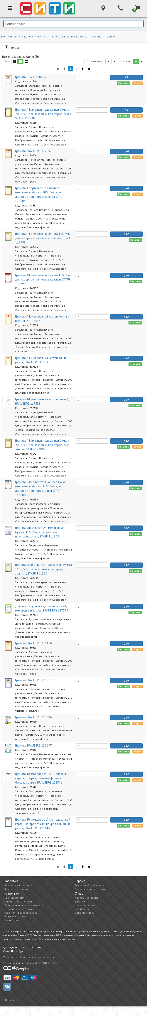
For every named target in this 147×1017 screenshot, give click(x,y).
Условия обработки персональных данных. (29, 957)
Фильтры (12, 47)
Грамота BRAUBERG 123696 (33, 717)
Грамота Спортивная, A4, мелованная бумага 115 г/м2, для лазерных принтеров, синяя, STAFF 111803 (39, 532)
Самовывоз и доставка (18, 909)
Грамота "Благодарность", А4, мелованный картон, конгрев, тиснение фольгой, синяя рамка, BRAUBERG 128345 (42, 824)
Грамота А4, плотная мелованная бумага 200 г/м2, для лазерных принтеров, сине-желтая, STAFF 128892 (43, 445)
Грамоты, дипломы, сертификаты (70, 36)
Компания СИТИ (10, 36)
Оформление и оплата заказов (23, 905)
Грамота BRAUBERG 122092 (33, 151)
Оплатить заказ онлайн (18, 901)
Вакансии (80, 901)
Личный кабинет (14, 897)
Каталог (29, 36)
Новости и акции (85, 905)
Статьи (8, 924)
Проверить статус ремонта (91, 889)
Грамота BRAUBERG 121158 (33, 643)
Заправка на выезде (17, 889)
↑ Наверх (8, 1000)
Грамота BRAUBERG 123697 (33, 745)
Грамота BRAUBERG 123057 (33, 680)
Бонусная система (15, 916)
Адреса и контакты (86, 897)
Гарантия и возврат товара (20, 912)
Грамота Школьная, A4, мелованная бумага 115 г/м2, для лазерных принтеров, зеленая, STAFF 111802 (43, 569)
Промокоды (11, 920)
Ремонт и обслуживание (90, 885)
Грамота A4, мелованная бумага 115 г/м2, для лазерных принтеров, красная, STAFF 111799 (43, 279)
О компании (82, 909)
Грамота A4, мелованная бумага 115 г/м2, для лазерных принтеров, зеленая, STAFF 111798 (43, 238)
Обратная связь (84, 912)
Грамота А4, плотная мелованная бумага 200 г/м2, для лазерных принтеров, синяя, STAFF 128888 (43, 114)
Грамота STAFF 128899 (30, 77)
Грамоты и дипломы (106, 36)
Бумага (42, 36)
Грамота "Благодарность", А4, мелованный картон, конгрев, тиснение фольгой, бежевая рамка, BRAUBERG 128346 (42, 778)
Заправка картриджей (18, 885)
